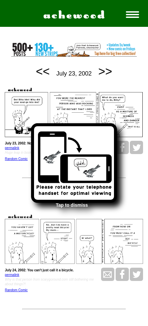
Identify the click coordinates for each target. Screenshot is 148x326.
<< (43, 71)
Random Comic (16, 159)
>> (105, 71)
